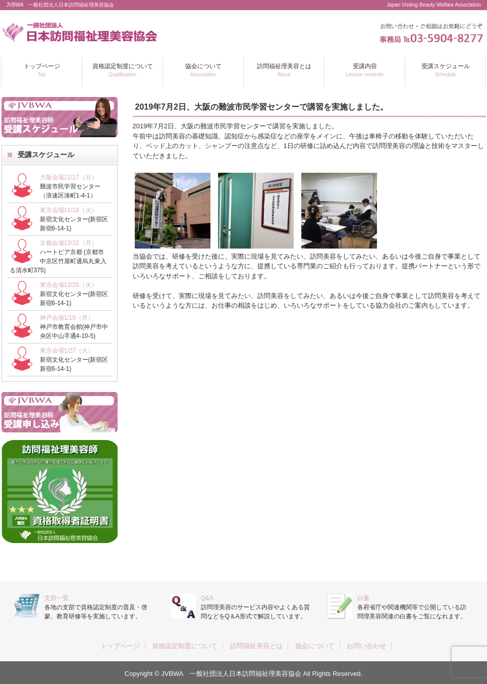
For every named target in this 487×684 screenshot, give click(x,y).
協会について (203, 70)
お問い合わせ (366, 646)
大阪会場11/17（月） (68, 177)
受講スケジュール (445, 70)
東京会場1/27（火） (67, 350)
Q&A (207, 598)
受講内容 (365, 70)
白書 (363, 598)
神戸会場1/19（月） (67, 317)
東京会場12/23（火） (68, 284)
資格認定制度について (122, 70)
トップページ (42, 70)
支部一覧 (56, 598)
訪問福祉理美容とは (284, 70)
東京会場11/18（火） (68, 210)
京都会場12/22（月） (68, 243)
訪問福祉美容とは (256, 646)
